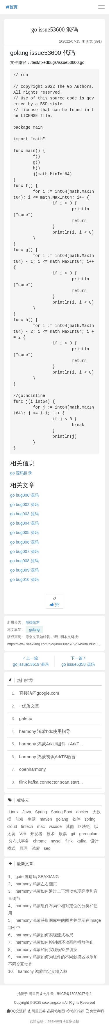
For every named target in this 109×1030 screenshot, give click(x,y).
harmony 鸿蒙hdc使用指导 (45, 731)
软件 (77, 819)
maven (46, 819)
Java (27, 812)
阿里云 (34, 994)
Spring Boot (62, 812)
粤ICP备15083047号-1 (74, 994)
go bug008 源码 (24, 560)
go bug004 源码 (24, 523)
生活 (32, 819)
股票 (63, 833)
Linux (14, 812)
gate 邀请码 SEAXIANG (37, 876)
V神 (23, 833)
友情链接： (38, 1021)
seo (47, 848)
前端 (20, 819)
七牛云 (48, 994)
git (73, 833)
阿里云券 (36, 1011)
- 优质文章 (29, 705)
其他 (70, 826)
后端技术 (33, 622)
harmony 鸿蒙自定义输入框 (42, 971)
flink (69, 841)
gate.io (25, 718)
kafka (82, 841)
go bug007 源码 (24, 551)
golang (34, 630)
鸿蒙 (36, 848)
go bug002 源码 (24, 504)
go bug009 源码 (24, 570)
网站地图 (56, 1011)
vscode (56, 826)
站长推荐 (75, 1011)
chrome (40, 841)
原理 (24, 848)
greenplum (88, 833)
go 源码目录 (21, 473)
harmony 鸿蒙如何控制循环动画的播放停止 (55, 942)
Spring (41, 812)
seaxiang (55, 1021)
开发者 (37, 833)
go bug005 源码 (24, 532)
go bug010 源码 (24, 579)
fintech (27, 826)
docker (83, 812)
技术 (51, 833)
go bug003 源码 (24, 514)
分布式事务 (19, 841)
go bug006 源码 (24, 542)
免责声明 (94, 1011)
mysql (56, 841)
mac (41, 826)
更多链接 (71, 1021)
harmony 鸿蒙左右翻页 (36, 884)
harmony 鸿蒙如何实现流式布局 (44, 935)
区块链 (84, 826)
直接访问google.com (39, 693)
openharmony (32, 769)
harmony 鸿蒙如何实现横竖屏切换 (46, 949)
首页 (11, 7)
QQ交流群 (16, 1011)
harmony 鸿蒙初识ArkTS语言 (47, 756)
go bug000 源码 (24, 495)
